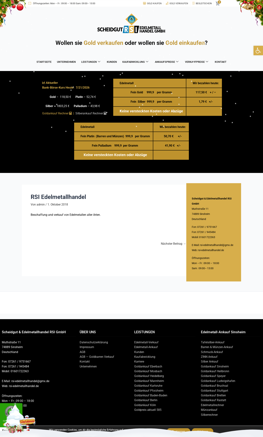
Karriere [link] (139, 361)
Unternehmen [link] (88, 366)
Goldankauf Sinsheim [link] (215, 366)
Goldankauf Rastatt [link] (213, 400)
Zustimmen (178, 431)
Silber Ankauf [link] (209, 361)
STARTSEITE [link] (44, 61)
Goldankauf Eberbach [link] (148, 366)
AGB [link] (82, 352)
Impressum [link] (87, 347)
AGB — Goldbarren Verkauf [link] (97, 356)
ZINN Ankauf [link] (209, 356)
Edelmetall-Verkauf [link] (146, 342)
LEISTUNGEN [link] (90, 61)
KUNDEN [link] (112, 61)
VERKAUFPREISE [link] (196, 61)
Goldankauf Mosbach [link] (148, 371)
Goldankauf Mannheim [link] (149, 381)
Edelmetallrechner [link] (212, 405)
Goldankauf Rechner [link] (57, 113)
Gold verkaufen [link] (103, 42)
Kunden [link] (139, 352)
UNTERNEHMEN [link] (66, 61)
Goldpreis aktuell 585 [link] (147, 410)
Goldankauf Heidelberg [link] (149, 376)
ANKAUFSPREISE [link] (166, 61)
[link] (258, 50)
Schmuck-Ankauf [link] (212, 352)
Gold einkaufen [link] (185, 42)
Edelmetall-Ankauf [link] (146, 347)
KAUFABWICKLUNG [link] (135, 61)
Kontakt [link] (85, 361)
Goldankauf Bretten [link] (213, 395)
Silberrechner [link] (209, 415)
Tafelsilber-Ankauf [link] (212, 342)
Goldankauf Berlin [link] (145, 400)
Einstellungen (64, 433)
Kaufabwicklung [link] (144, 356)
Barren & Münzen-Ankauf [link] (217, 347)
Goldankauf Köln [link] (145, 405)
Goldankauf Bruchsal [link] (214, 385)
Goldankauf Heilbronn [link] (215, 371)
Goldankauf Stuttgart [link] (214, 390)
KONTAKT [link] (220, 61)
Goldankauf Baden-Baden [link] (150, 395)
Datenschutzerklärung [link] (94, 342)
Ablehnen (202, 431)
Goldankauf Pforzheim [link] (148, 390)
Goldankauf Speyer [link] (213, 376)
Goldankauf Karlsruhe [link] (148, 385)
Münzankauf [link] (209, 410)
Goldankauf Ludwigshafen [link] (218, 381)
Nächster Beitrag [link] (173, 243)
